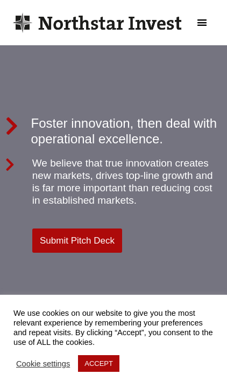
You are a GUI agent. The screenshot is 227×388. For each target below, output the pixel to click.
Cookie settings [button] (43, 363)
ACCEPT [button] (98, 363)
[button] (202, 23)
